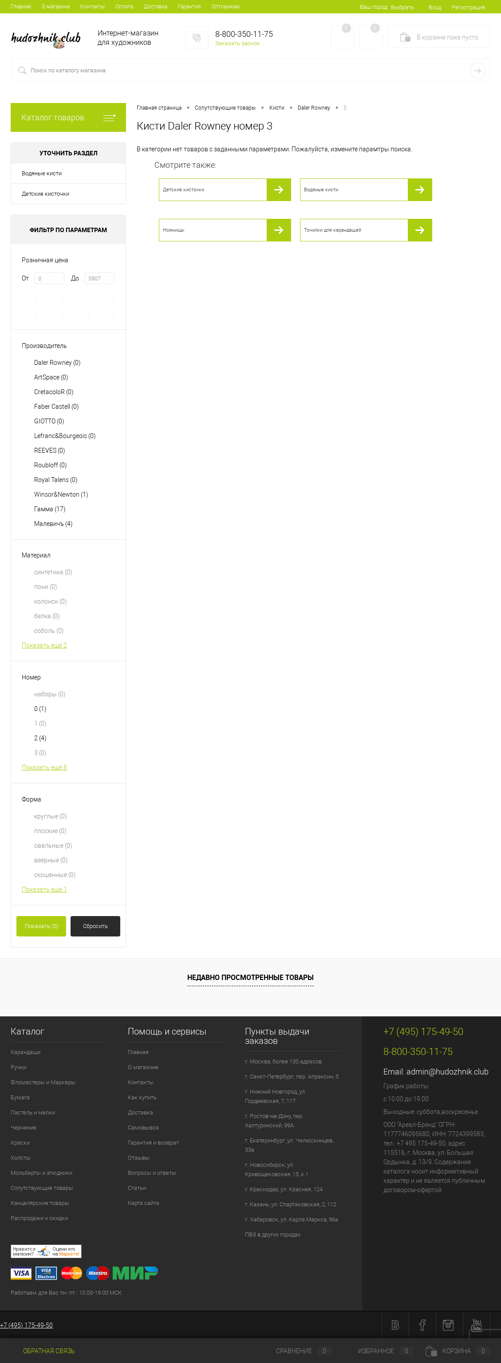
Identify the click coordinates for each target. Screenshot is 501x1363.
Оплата (124, 7)
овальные (53, 845)
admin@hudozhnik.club (447, 1071)
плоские (50, 830)
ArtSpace (51, 377)
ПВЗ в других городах (272, 1234)
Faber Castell (56, 406)
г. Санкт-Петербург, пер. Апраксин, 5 (292, 1076)
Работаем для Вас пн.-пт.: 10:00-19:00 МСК (66, 1292)
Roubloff (50, 465)
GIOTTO (49, 421)
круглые (50, 816)
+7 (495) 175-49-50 (26, 1325)
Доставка (155, 7)
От (25, 278)
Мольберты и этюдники (41, 1172)
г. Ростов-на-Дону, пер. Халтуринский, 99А (274, 1121)
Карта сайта (143, 1203)
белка (47, 616)
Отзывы (139, 1157)
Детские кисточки (45, 193)
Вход (435, 7)
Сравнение (296, 1351)
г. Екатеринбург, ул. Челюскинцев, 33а (289, 1145)
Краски (20, 1142)
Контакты (92, 7)
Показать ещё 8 (44, 767)
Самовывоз (143, 1127)
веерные (51, 860)
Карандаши (25, 1052)
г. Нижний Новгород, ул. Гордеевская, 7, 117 (275, 1096)
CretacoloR (54, 391)
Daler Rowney (57, 362)
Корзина (458, 1351)
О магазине (56, 7)
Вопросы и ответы (152, 1172)
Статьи (137, 1188)
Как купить (142, 1097)
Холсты (21, 1157)
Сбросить (95, 926)
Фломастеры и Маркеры (43, 1082)
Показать (41, 926)
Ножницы (173, 230)
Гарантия (189, 7)
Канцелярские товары (40, 1203)
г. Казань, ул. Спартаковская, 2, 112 (290, 1204)
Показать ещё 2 (44, 645)
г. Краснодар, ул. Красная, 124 (284, 1189)
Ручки (18, 1067)
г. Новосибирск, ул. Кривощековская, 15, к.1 (276, 1169)
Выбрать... (404, 7)
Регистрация (468, 7)
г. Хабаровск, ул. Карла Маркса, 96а (291, 1219)
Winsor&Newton (61, 494)
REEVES (49, 450)
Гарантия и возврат (153, 1142)
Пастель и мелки (33, 1112)
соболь (49, 630)
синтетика (53, 572)
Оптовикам (226, 7)
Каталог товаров (68, 117)
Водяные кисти (42, 173)
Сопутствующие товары (42, 1188)
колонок (50, 601)
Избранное (378, 1351)
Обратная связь (43, 1351)
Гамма (50, 509)
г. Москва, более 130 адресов (283, 1061)
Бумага (20, 1097)
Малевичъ (53, 523)
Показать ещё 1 (44, 889)
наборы (50, 694)
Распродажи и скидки (39, 1218)
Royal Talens (56, 479)
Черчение (23, 1127)
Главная (21, 7)
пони (45, 586)
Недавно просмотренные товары (250, 977)
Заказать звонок (237, 43)
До (75, 278)
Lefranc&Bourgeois (65, 435)
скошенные (55, 874)
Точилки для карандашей (332, 230)
